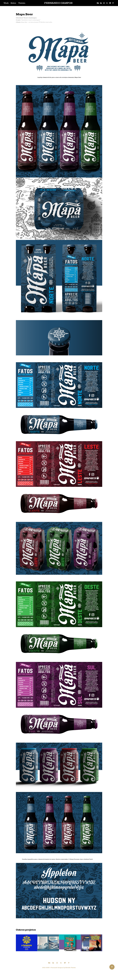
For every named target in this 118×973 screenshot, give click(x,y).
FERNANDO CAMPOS (58, 3)
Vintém (21, 3)
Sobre (13, 3)
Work (6, 3)
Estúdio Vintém (71, 967)
